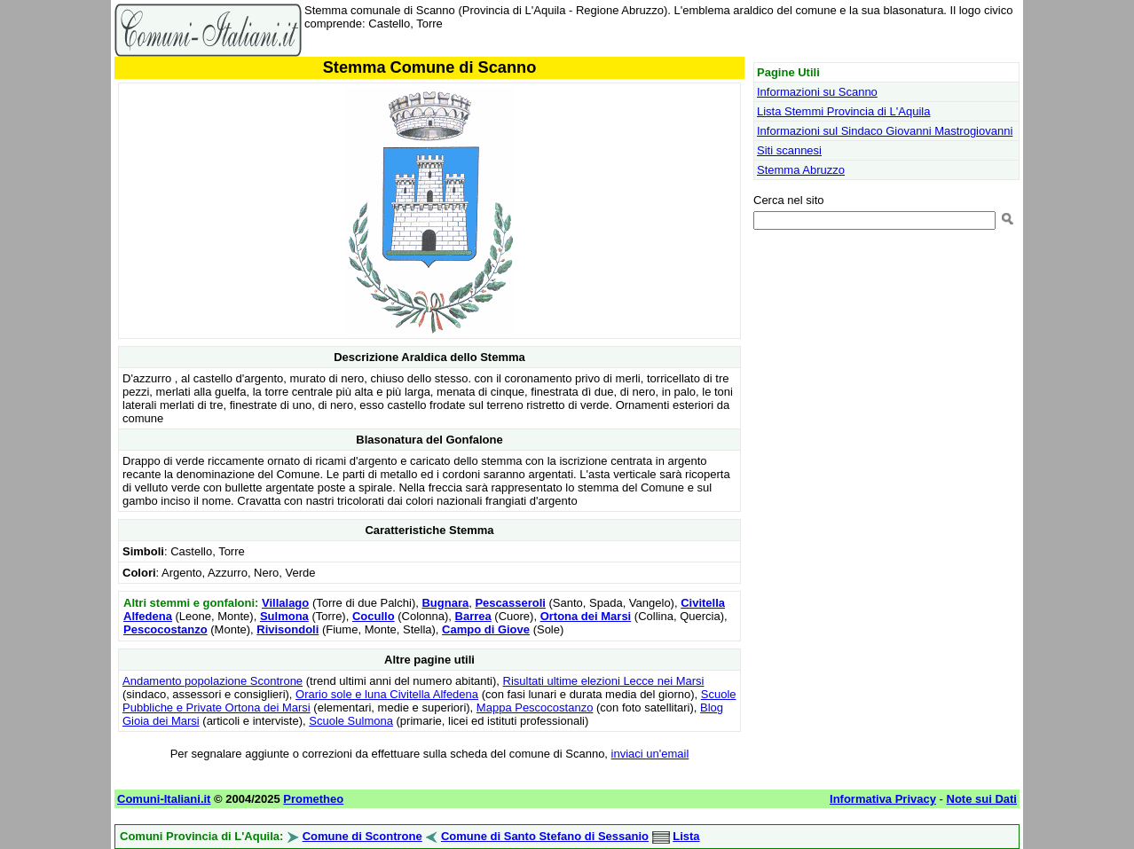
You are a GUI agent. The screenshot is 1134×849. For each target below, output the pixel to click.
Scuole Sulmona (351, 720)
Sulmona (284, 616)
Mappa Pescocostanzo (535, 707)
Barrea (473, 616)
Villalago (285, 602)
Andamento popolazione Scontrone (212, 681)
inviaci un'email (650, 753)
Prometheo (313, 799)
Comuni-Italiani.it (163, 799)
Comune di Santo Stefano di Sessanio (545, 836)
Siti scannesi (789, 150)
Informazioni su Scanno (817, 91)
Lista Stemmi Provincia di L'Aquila (843, 111)
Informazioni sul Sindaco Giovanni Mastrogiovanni (884, 131)
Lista (686, 836)
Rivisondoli (287, 629)
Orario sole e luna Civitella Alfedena (386, 694)
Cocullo (373, 616)
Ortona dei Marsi (586, 616)
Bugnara (445, 602)
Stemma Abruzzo (801, 170)
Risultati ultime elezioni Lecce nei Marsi (604, 681)
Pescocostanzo (165, 629)
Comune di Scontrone (362, 836)
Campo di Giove (486, 629)
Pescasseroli (510, 602)
